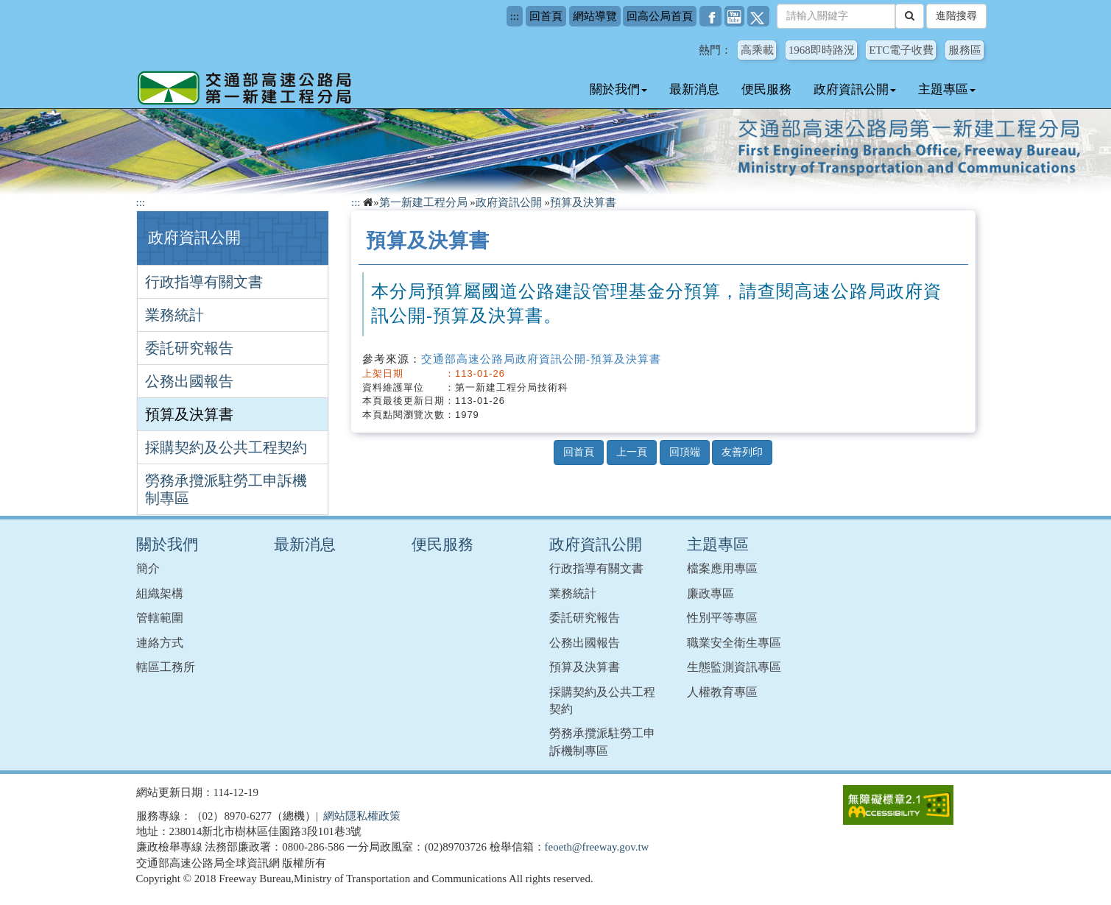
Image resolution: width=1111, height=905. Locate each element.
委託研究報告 (189, 348)
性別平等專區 (722, 618)
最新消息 (694, 89)
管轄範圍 (159, 618)
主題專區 (947, 89)
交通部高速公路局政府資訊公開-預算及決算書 (541, 359)
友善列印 (742, 452)
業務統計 (174, 315)
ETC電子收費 (901, 50)
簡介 (148, 568)
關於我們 (618, 89)
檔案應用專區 (722, 568)
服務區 (964, 50)
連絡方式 (159, 643)
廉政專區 (710, 593)
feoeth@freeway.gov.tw (597, 847)
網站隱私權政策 (362, 816)
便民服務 (766, 89)
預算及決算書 (189, 414)
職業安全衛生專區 (734, 643)
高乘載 (757, 50)
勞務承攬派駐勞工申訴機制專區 (226, 489)
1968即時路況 (822, 50)
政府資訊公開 (855, 89)
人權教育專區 (722, 692)
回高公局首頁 (660, 16)
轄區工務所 (165, 667)
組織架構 (159, 593)
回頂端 (684, 452)
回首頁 (545, 16)
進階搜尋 (956, 15)
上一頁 (631, 452)
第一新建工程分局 (423, 202)
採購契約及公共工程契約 (226, 447)
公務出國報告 (189, 381)
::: (514, 16)
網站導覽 (595, 16)
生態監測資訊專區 (734, 667)
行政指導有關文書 (204, 282)
